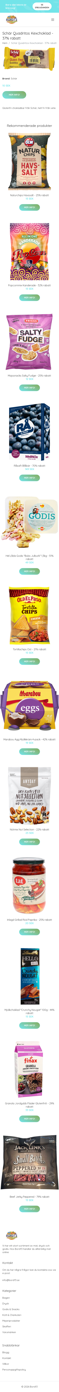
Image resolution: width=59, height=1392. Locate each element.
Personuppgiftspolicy (14, 1369)
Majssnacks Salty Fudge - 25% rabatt (29, 375)
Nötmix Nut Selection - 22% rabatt (29, 829)
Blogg (5, 1352)
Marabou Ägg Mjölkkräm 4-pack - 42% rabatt (29, 739)
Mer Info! (14, 94)
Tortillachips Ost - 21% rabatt (29, 649)
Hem (4, 43)
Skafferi (6, 1326)
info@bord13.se (11, 1280)
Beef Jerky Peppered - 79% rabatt (29, 1196)
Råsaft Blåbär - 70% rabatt (29, 465)
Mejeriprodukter (11, 1320)
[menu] (53, 19)
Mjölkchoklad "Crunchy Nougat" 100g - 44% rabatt (29, 1011)
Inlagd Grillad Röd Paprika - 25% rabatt (29, 919)
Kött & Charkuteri (11, 1315)
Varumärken (9, 1332)
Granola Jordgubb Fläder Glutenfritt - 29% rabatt (29, 1105)
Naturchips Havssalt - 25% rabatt (29, 195)
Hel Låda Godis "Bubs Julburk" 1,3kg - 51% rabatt (29, 557)
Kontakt (6, 1358)
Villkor (5, 1363)
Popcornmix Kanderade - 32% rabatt (29, 285)
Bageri (6, 1297)
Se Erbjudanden (42, 6)
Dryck (5, 1303)
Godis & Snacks (11, 1309)
